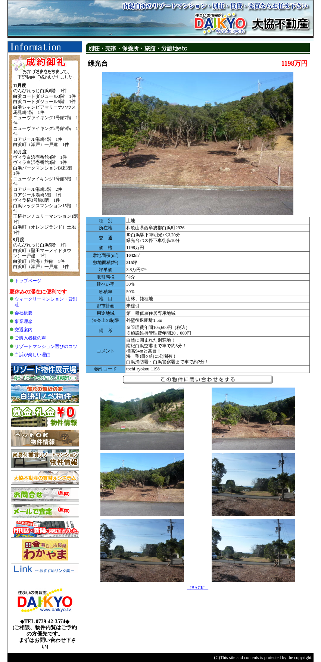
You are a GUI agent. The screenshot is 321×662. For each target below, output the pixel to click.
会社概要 (23, 313)
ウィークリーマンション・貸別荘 (46, 301)
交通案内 (23, 329)
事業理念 (23, 321)
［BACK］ (197, 587)
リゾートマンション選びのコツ (46, 346)
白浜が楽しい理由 (32, 354)
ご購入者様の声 (30, 338)
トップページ (28, 280)
